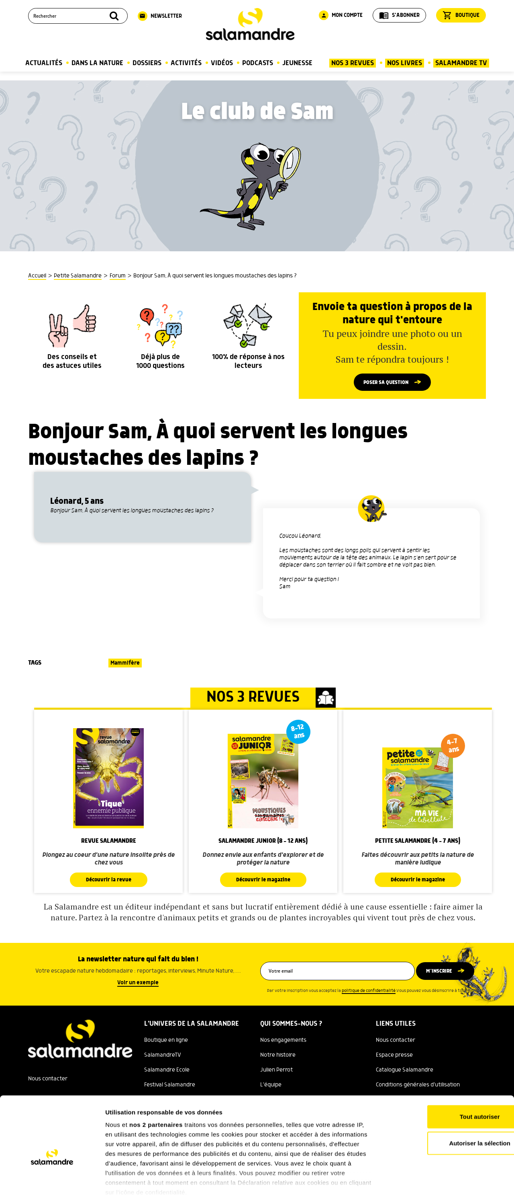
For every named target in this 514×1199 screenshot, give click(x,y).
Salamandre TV (461, 63)
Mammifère (125, 664)
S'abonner (399, 15)
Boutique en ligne (166, 1041)
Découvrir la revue (108, 881)
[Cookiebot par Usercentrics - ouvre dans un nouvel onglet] (52, 1183)
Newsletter (160, 16)
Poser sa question (386, 383)
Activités (186, 63)
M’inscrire (443, 972)
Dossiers (147, 63)
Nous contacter (395, 1041)
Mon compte (341, 15)
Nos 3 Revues (352, 63)
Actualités (43, 63)
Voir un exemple (138, 984)
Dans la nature (97, 63)
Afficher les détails (442, 1183)
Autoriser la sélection (447, 1102)
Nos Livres (404, 63)
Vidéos (222, 63)
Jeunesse (297, 63)
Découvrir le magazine (263, 881)
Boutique (461, 15)
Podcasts (257, 63)
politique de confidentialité (369, 992)
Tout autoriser (447, 1076)
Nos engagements (283, 1041)
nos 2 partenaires (156, 1084)
